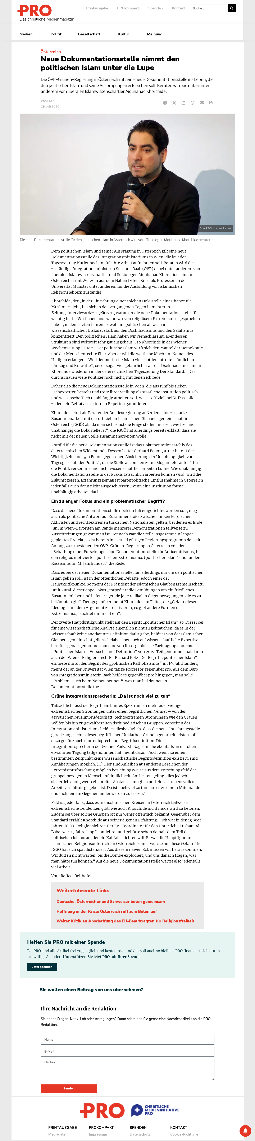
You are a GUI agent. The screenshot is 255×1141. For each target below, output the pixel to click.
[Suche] (232, 8)
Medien (27, 34)
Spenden (155, 8)
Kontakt (178, 8)
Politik (56, 34)
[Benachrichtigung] (245, 1131)
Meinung (156, 34)
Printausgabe (97, 8)
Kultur (124, 34)
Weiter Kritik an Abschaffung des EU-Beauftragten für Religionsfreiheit (125, 921)
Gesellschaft (90, 34)
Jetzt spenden (42, 967)
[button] (165, 102)
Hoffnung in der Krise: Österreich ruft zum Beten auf (106, 911)
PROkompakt (128, 8)
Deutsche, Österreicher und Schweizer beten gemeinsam (110, 901)
